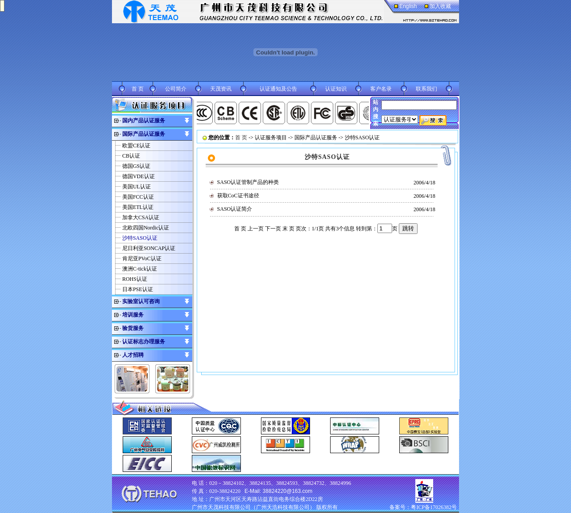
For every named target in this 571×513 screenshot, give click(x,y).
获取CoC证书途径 (238, 195)
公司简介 (175, 89)
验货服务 (133, 328)
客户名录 (381, 89)
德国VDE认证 (138, 176)
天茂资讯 (221, 89)
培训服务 (133, 315)
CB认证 (131, 156)
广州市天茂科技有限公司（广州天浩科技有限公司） (253, 507)
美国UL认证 (136, 187)
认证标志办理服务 (143, 341)
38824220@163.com (288, 491)
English (408, 6)
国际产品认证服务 (143, 134)
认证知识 (336, 89)
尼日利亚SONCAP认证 (148, 248)
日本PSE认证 (137, 289)
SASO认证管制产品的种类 (248, 182)
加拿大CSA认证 (140, 217)
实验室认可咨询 (141, 301)
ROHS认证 (134, 279)
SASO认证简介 (234, 209)
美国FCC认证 (138, 197)
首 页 (138, 89)
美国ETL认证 (137, 207)
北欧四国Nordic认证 (145, 228)
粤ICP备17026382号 (434, 507)
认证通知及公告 (278, 89)
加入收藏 (440, 6)
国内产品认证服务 (143, 120)
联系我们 (426, 89)
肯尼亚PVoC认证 (141, 258)
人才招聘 (133, 355)
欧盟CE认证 (136, 145)
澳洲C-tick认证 (139, 269)
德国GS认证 (136, 166)
